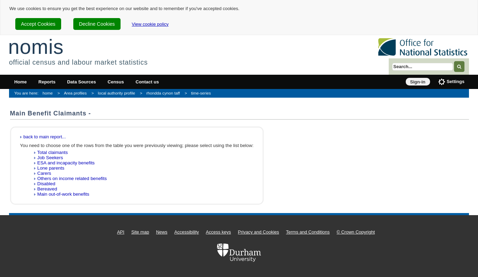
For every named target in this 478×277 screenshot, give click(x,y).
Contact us (147, 81)
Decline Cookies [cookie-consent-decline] (97, 24)
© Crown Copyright (356, 232)
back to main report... (44, 136)
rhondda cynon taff (163, 93)
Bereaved (47, 189)
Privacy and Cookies (258, 232)
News (161, 232)
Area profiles (75, 93)
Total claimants (52, 152)
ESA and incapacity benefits (65, 162)
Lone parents (50, 168)
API (120, 232)
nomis (36, 46)
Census (116, 81)
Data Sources (81, 81)
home (48, 93)
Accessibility (186, 232)
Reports (47, 81)
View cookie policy (150, 24)
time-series (201, 93)
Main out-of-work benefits (63, 194)
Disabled (46, 183)
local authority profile (116, 93)
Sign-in (418, 81)
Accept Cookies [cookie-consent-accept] (38, 24)
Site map (140, 232)
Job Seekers (50, 157)
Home (20, 81)
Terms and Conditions (308, 232)
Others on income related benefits (72, 178)
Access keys (218, 232)
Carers (44, 173)
